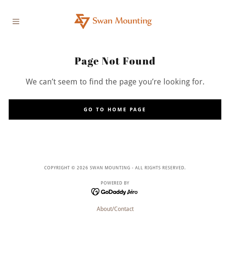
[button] (25, 21)
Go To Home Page (115, 109)
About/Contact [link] (115, 209)
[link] (114, 21)
